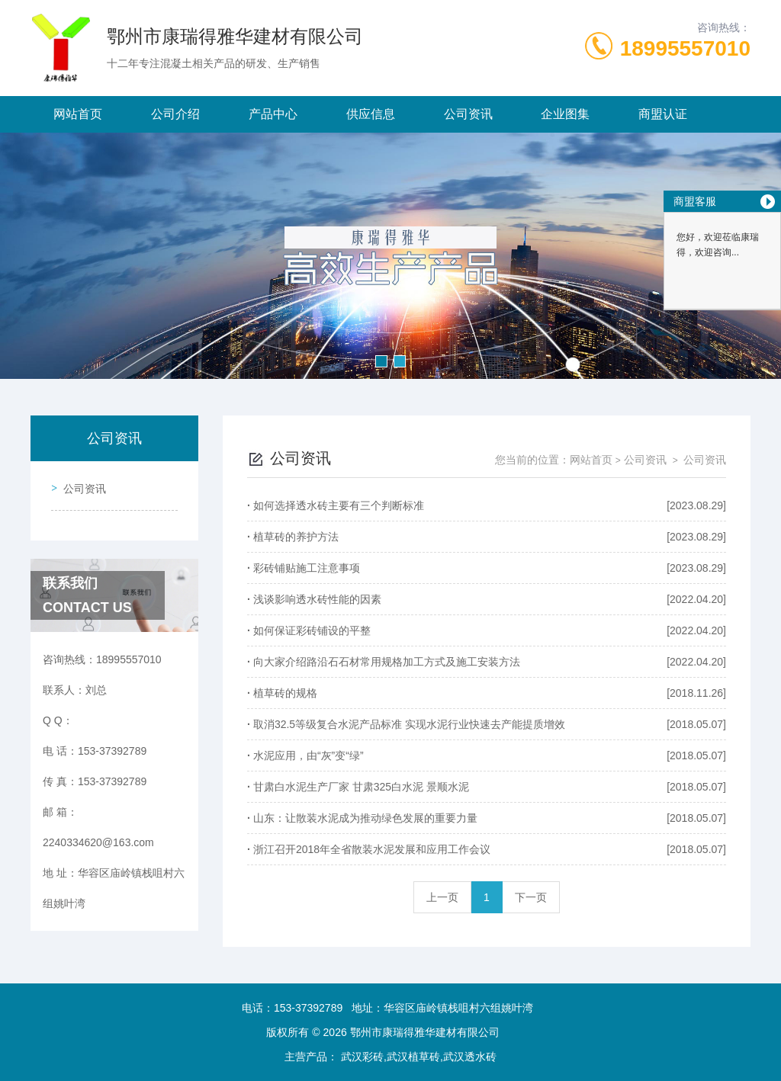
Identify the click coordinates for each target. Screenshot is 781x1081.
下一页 (531, 897)
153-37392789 (308, 1008)
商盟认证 (662, 113)
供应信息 (370, 113)
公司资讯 (468, 113)
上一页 (442, 897)
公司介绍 (175, 113)
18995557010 (685, 48)
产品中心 (273, 113)
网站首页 (77, 113)
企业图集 (565, 113)
